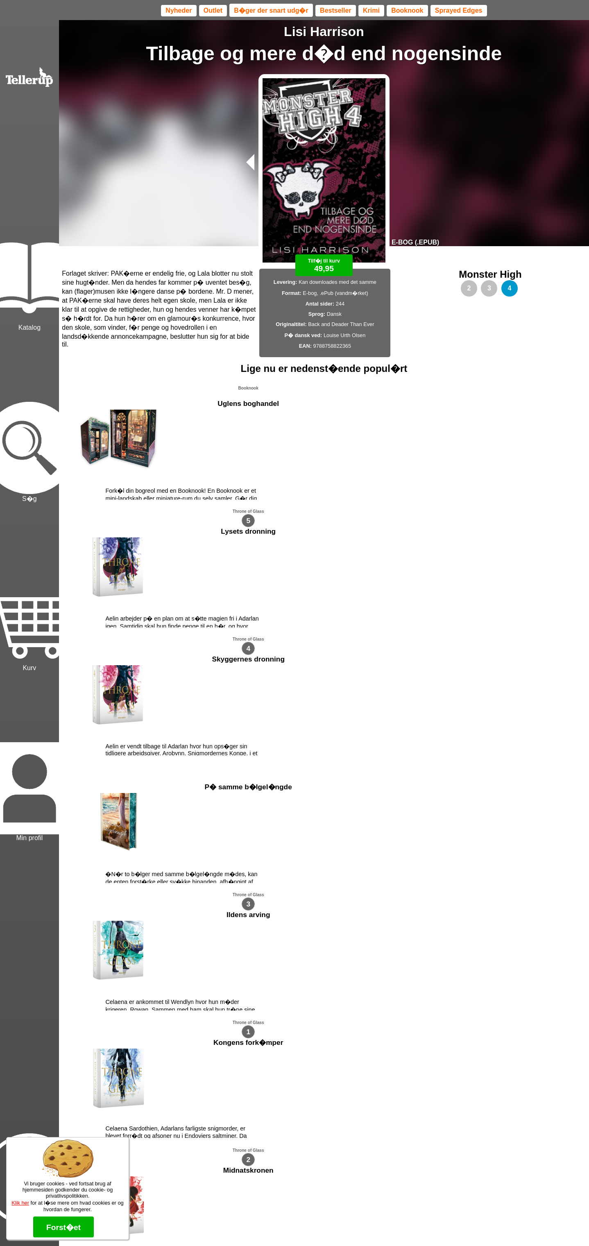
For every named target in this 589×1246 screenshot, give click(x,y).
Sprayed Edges (459, 10)
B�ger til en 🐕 (338, 1208)
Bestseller (335, 10)
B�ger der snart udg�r (271, 10)
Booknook (407, 10)
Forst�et (63, 1227)
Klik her (20, 1203)
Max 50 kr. (302, 1208)
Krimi (371, 10)
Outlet (213, 10)
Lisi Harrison (324, 31)
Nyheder (178, 10)
